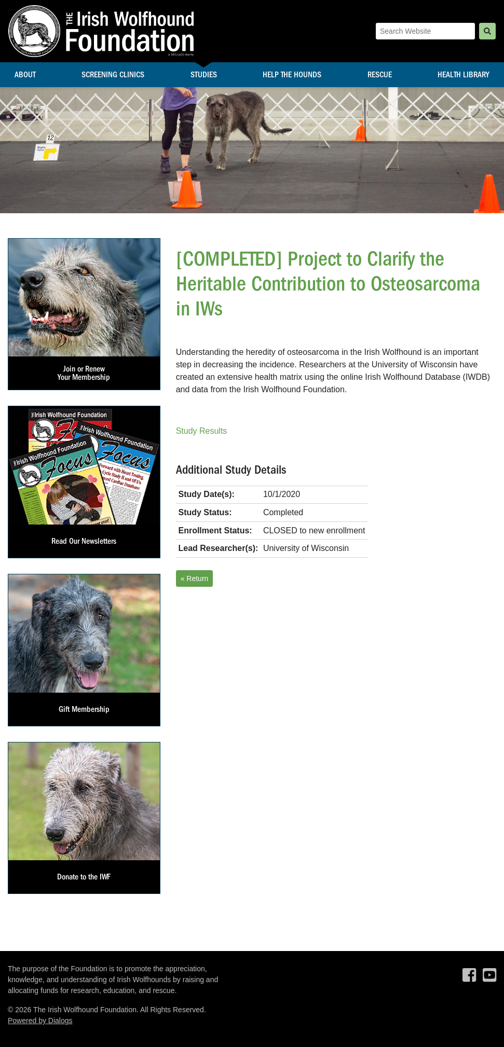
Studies (203, 74)
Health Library (463, 74)
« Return (195, 578)
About (25, 74)
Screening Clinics (112, 74)
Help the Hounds (292, 74)
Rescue (379, 74)
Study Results (201, 430)
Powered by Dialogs (40, 1020)
